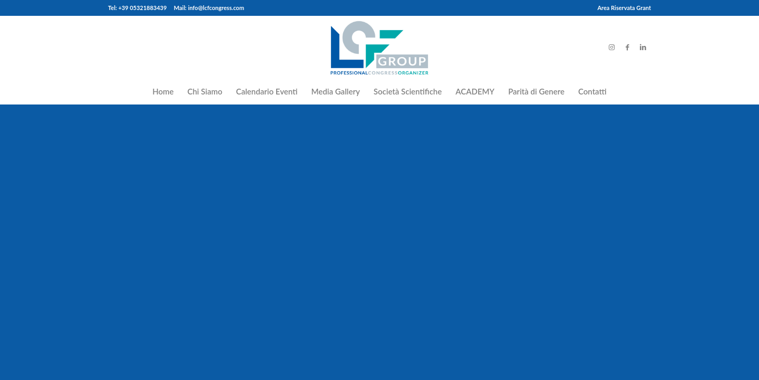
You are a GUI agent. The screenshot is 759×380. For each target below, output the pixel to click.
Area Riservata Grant (624, 7)
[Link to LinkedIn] (643, 47)
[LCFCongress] (379, 47)
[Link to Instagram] (611, 47)
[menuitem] (621, 8)
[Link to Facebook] (627, 47)
